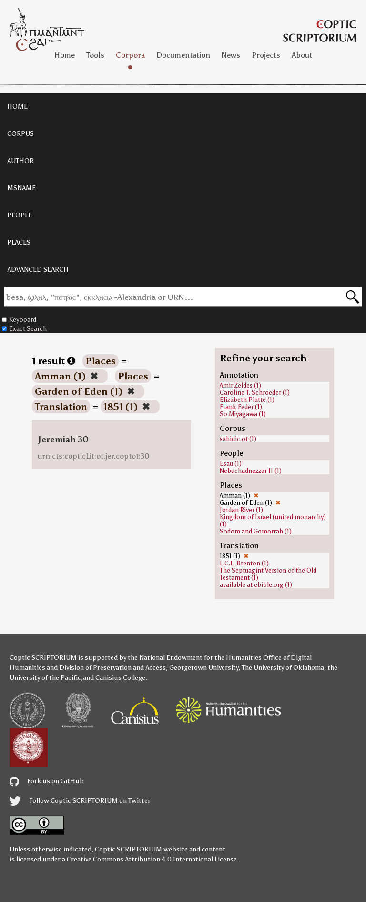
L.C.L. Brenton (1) (244, 563)
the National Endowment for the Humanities (195, 658)
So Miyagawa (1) (243, 414)
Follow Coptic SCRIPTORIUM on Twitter (80, 801)
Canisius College (120, 678)
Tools (95, 55)
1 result (53, 361)
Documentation (183, 55)
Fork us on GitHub (47, 781)
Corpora (130, 55)
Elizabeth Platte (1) (247, 399)
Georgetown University (203, 668)
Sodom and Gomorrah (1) (256, 531)
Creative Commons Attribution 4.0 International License (152, 859)
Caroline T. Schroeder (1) (255, 392)
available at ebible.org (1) (256, 584)
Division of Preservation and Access (112, 668)
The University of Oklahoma (283, 668)
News (231, 55)
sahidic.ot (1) (238, 438)
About (302, 55)
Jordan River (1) (241, 509)
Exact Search (24, 329)
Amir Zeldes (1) (240, 385)
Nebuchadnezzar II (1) (251, 470)
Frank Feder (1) (241, 406)
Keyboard (19, 320)
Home (64, 55)
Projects (266, 55)
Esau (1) (231, 463)
